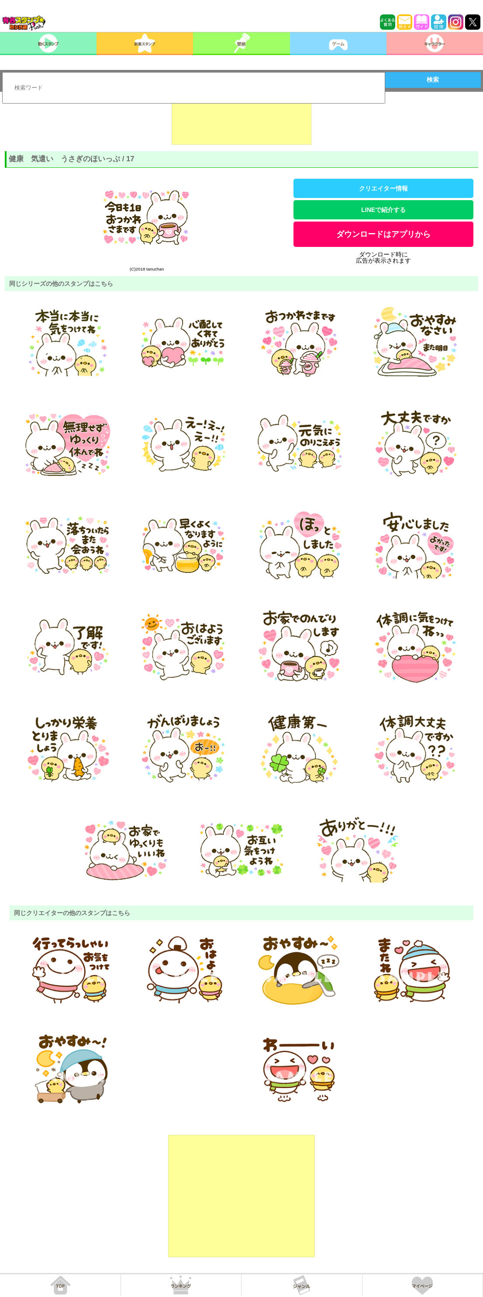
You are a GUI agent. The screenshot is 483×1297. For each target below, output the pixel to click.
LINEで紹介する (383, 209)
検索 (433, 79)
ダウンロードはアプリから (383, 234)
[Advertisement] (241, 123)
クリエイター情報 (383, 188)
